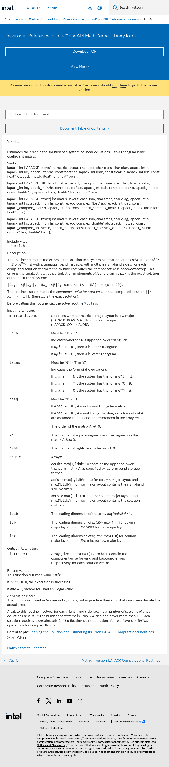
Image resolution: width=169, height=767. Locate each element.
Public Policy (109, 686)
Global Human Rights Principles (126, 748)
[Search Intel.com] (143, 8)
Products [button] (31, 8)
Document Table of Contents (82, 128)
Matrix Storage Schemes (26, 648)
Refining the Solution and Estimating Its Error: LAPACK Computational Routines (91, 632)
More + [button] (54, 8)
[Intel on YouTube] (69, 702)
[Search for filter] (84, 114)
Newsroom (105, 677)
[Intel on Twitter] (49, 702)
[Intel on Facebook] (38, 702)
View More (81, 67)
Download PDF (84, 51)
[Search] (115, 7)
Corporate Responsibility (56, 686)
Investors (125, 677)
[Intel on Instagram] (80, 702)
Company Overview (52, 677)
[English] (99, 7)
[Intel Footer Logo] (14, 716)
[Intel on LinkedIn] (59, 702)
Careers (143, 677)
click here (119, 85)
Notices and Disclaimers (51, 745)
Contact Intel (82, 677)
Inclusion (87, 686)
